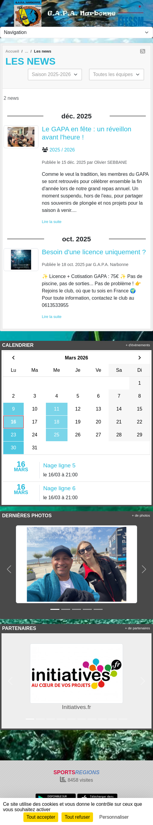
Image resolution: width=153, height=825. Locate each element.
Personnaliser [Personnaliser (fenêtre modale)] (114, 817)
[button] (9, 569)
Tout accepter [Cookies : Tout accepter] (40, 817)
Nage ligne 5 (59, 465)
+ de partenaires (137, 628)
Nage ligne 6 (59, 488)
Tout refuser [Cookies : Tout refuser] (77, 817)
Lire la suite (52, 221)
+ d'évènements (138, 345)
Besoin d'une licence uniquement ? (94, 252)
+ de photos (141, 515)
